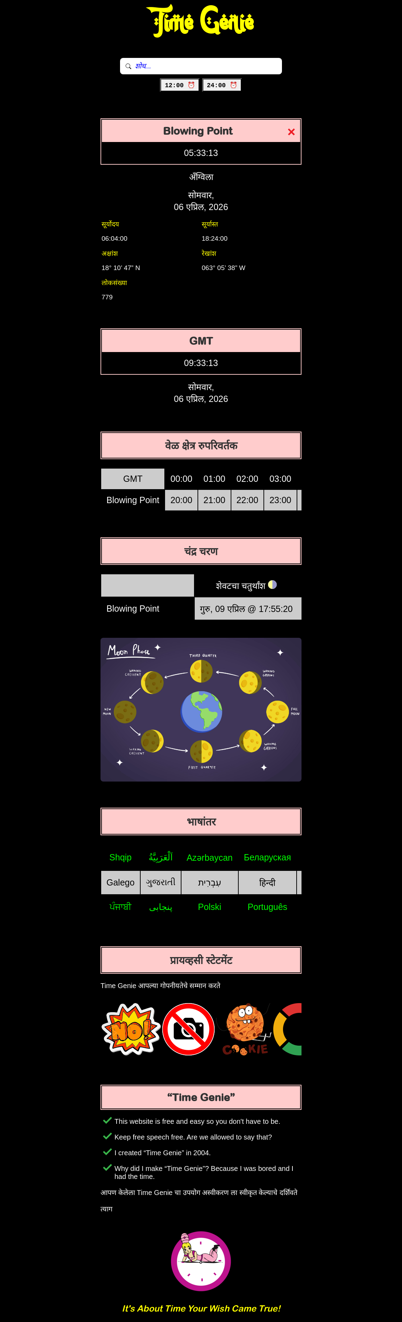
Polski (209, 907)
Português (267, 907)
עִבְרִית (209, 882)
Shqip (120, 857)
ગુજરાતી (161, 882)
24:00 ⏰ (222, 85)
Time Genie (201, 22)
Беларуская (267, 857)
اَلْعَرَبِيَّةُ (161, 857)
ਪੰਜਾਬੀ (121, 907)
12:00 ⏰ (180, 85)
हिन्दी (267, 883)
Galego (120, 882)
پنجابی (160, 907)
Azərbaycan (210, 857)
